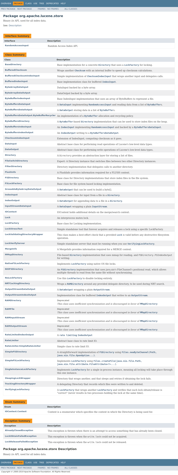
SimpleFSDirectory (16, 351)
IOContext (11, 212)
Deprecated (52, 3)
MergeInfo (11, 249)
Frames (42, 9)
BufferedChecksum (16, 70)
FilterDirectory (13, 166)
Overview (6, 3)
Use (35, 3)
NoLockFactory (13, 278)
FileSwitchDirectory (16, 161)
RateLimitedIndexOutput (19, 334)
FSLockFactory (13, 183)
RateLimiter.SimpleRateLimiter (23, 346)
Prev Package (8, 9)
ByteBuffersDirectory (17, 121)
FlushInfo (10, 172)
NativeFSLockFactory (17, 263)
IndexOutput (12, 200)
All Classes (71, 9)
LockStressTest (13, 229)
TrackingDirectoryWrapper (20, 383)
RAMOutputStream (16, 326)
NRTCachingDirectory (17, 283)
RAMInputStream (15, 317)
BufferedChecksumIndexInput (22, 76)
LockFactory (12, 223)
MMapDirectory (14, 254)
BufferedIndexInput (16, 81)
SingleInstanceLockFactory (20, 369)
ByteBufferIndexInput (17, 98)
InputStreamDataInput (18, 206)
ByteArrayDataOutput (17, 93)
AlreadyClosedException (19, 430)
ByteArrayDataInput (16, 87)
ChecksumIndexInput (17, 138)
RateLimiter (12, 340)
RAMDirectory (13, 300)
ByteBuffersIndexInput (18, 126)
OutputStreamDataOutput (20, 289)
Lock (7, 217)
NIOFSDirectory (14, 269)
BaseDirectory (13, 64)
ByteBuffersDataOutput (18, 109)
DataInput (11, 144)
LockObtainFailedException (21, 436)
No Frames (53, 9)
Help (63, 3)
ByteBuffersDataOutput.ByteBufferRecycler (30, 115)
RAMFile (10, 309)
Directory (10, 155)
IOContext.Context (16, 411)
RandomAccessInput (17, 45)
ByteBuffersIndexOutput (19, 132)
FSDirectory (12, 177)
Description (15, 25)
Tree (41, 3)
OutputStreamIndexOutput (20, 295)
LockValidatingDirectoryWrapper (24, 234)
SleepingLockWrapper (17, 378)
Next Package (24, 9)
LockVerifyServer (15, 243)
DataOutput (12, 149)
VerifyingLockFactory (17, 389)
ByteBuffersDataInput (17, 104)
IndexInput (11, 194)
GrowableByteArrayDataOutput (23, 189)
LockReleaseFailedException (21, 441)
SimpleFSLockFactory (17, 360)
